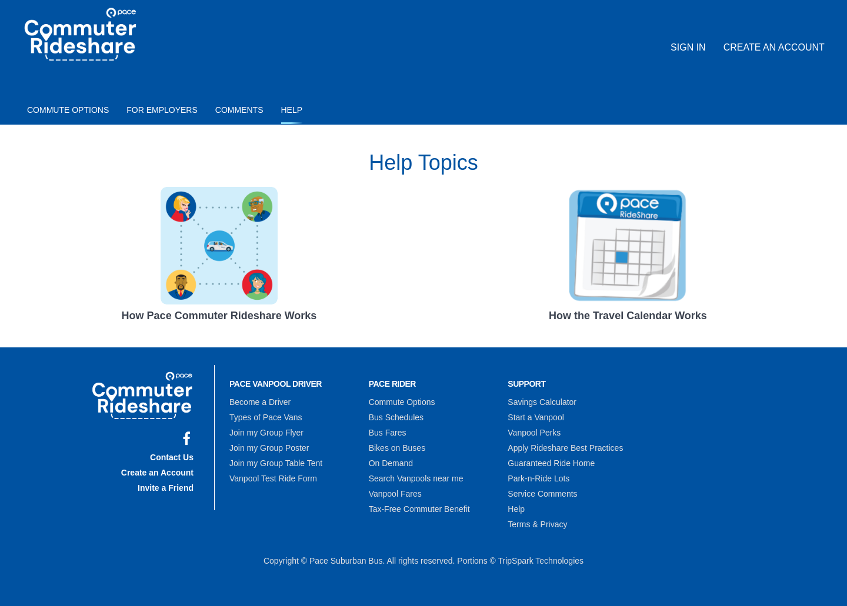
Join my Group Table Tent (275, 463)
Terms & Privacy (537, 524)
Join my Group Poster (269, 448)
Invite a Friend (166, 488)
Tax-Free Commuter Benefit (419, 509)
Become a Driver (260, 402)
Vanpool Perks (534, 432)
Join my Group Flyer (266, 432)
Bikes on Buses (397, 448)
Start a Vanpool (535, 417)
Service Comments (542, 493)
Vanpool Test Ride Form (273, 478)
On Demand (391, 463)
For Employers (162, 110)
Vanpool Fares (395, 493)
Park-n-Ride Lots (538, 478)
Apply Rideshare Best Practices (565, 448)
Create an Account (774, 47)
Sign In (688, 47)
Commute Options (68, 110)
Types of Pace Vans (265, 417)
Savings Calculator (542, 402)
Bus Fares (387, 432)
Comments (239, 110)
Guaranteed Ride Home (551, 463)
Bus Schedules (396, 417)
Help (292, 110)
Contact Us (172, 457)
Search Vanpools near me (416, 478)
